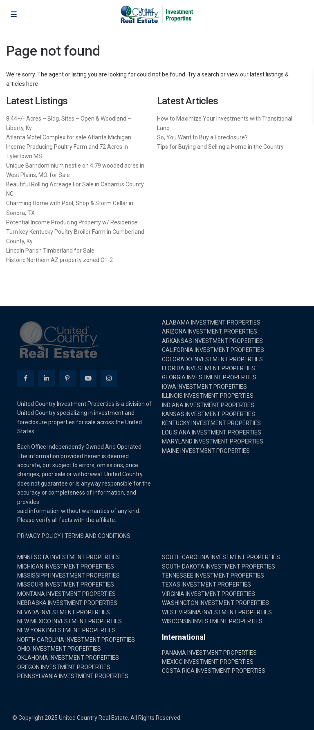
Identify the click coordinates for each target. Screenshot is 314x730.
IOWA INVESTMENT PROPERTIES (204, 386)
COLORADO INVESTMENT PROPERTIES (212, 359)
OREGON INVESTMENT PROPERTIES (63, 667)
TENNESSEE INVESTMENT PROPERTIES (213, 575)
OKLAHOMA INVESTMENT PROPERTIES (68, 657)
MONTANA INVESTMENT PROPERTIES (66, 594)
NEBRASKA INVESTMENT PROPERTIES (67, 603)
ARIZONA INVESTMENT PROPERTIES (209, 331)
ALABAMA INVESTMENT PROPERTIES (211, 322)
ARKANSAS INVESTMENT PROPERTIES (212, 341)
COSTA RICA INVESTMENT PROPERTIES (213, 670)
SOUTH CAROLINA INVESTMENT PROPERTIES (221, 557)
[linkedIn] (46, 378)
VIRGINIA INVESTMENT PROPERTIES (208, 594)
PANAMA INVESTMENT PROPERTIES (209, 652)
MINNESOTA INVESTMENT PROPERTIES (68, 557)
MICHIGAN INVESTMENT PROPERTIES (65, 566)
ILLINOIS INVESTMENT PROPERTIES (207, 395)
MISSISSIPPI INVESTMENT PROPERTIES (68, 575)
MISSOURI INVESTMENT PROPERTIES (65, 584)
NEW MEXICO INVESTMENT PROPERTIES (69, 621)
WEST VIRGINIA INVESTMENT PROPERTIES (217, 612)
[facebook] (25, 378)
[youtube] (88, 378)
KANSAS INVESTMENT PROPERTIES (208, 414)
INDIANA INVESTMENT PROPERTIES (208, 405)
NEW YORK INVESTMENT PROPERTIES (66, 630)
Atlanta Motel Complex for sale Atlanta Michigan (68, 137)
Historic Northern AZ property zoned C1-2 (59, 260)
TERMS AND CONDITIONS (97, 536)
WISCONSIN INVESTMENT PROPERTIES (212, 621)
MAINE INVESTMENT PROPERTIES (206, 451)
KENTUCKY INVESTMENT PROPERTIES (211, 423)
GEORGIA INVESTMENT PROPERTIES (209, 377)
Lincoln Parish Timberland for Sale (50, 250)
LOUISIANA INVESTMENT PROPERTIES (211, 432)
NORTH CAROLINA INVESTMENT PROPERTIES (76, 639)
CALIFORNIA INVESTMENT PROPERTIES (213, 350)
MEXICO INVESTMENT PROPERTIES (207, 661)
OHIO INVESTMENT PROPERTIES (59, 648)
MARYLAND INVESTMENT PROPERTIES (212, 441)
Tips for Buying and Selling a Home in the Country (220, 146)
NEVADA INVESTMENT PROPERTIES (63, 612)
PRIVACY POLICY (39, 536)
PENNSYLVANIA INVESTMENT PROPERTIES (72, 676)
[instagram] (109, 378)
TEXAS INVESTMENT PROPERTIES (206, 584)
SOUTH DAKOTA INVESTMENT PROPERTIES (218, 566)
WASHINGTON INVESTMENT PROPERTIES (215, 603)
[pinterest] (67, 378)
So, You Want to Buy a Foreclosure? (202, 137)
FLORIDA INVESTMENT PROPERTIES (208, 368)
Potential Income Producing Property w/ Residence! (72, 222)
